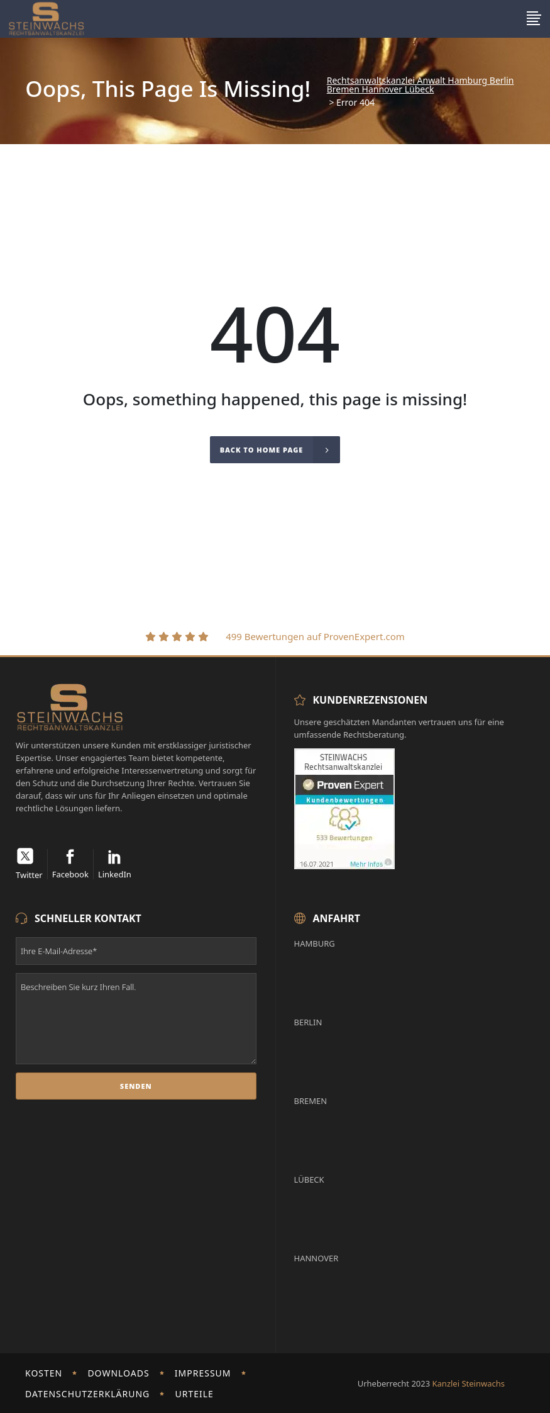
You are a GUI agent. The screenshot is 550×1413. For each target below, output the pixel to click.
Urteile (194, 1394)
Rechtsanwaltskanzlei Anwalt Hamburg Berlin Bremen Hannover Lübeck (420, 85)
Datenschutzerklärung (87, 1394)
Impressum (203, 1373)
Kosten (43, 1373)
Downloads (118, 1373)
